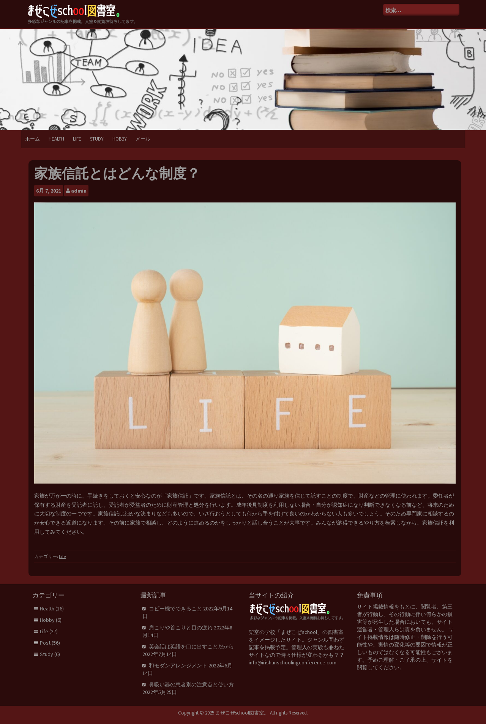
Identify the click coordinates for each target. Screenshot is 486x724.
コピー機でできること (175, 608)
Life (77, 139)
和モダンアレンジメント (178, 665)
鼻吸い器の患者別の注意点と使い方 (191, 684)
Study (97, 139)
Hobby (119, 139)
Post (45, 642)
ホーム (32, 139)
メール (143, 139)
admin (79, 190)
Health (56, 139)
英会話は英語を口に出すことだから (191, 646)
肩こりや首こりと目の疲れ (181, 627)
